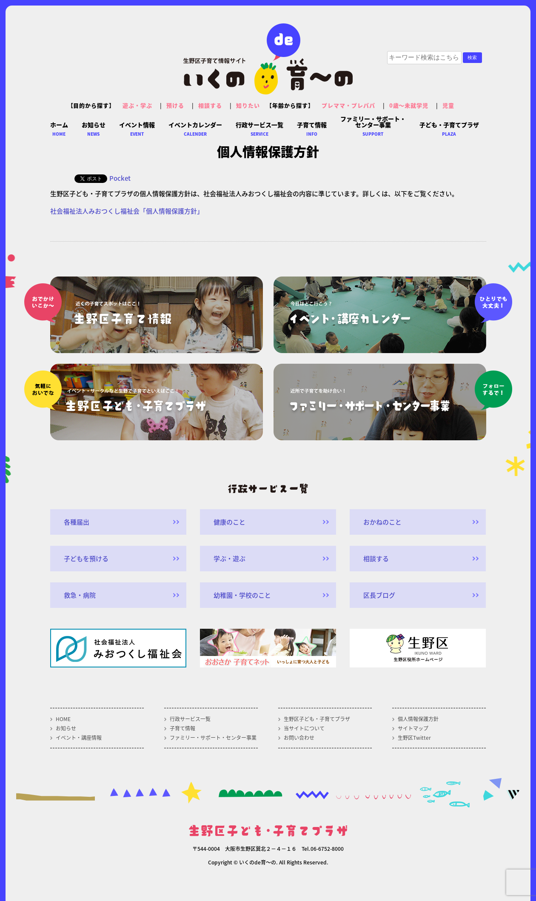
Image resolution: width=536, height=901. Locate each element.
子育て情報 (182, 728)
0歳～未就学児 (409, 105)
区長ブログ (379, 595)
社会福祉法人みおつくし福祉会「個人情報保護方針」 (126, 211)
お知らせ (66, 728)
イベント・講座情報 (79, 737)
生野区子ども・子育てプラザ (317, 718)
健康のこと (229, 522)
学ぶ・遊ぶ (229, 558)
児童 (448, 105)
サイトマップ (413, 728)
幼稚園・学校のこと (242, 595)
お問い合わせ (299, 737)
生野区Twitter (414, 737)
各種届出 (76, 522)
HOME (63, 718)
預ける (175, 105)
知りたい (248, 105)
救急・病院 (80, 595)
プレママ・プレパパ (348, 105)
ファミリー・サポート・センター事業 (213, 737)
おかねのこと (382, 522)
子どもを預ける (86, 558)
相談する (210, 105)
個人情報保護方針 (418, 718)
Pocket (120, 178)
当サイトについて (304, 728)
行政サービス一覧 (190, 718)
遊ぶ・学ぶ (137, 105)
